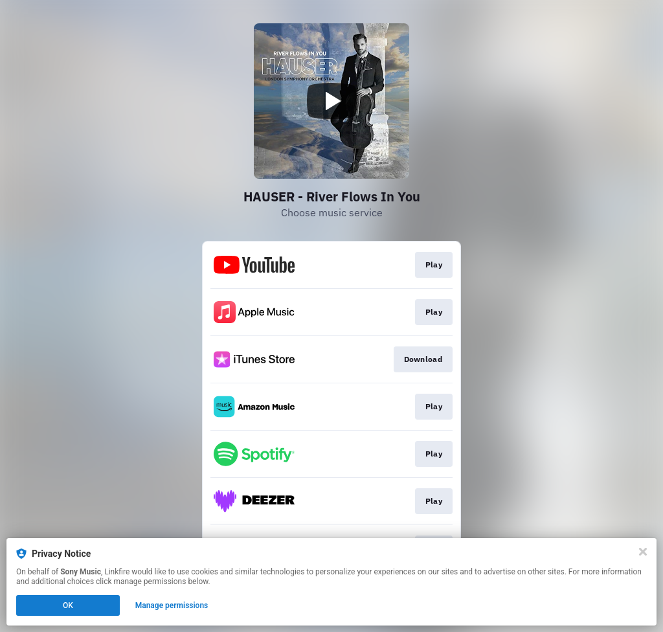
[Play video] (331, 101)
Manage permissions (171, 605)
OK (68, 605)
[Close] (643, 551)
